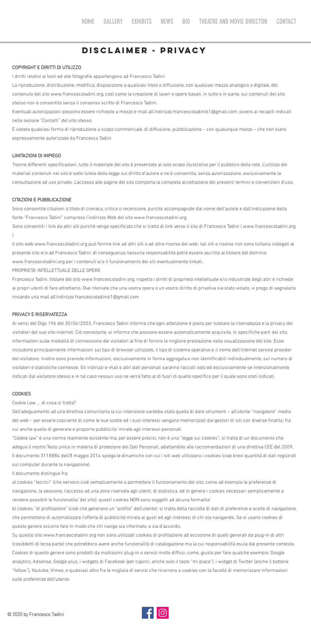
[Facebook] (148, 613)
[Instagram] (163, 613)
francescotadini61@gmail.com (205, 112)
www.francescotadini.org (77, 94)
